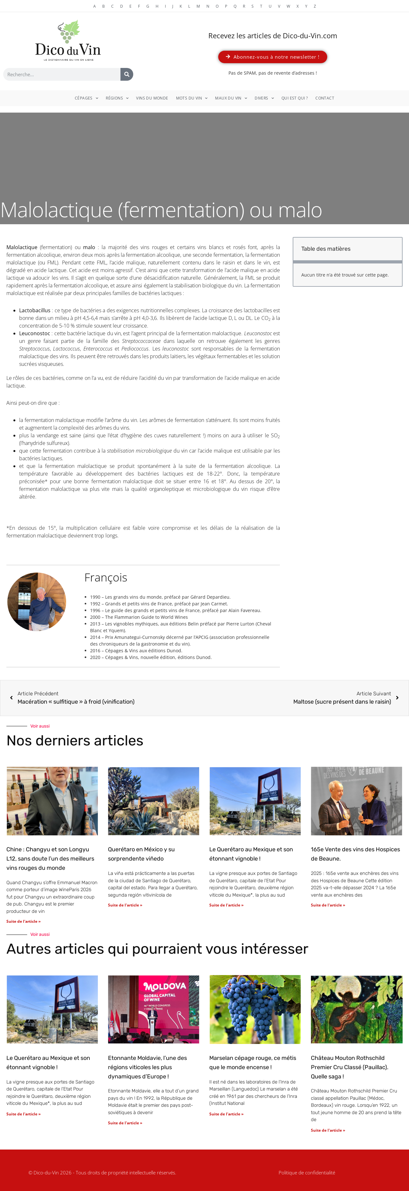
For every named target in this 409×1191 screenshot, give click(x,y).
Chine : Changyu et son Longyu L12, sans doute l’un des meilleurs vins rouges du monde (50, 858)
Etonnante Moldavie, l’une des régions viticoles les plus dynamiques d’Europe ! (147, 1067)
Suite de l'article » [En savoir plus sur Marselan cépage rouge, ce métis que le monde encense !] (226, 1114)
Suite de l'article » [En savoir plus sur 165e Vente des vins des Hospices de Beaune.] (328, 905)
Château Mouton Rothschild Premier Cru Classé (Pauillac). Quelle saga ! (350, 1067)
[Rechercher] (126, 74)
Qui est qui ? (295, 98)
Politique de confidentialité (307, 1172)
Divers (264, 98)
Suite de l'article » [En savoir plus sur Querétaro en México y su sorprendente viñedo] (125, 905)
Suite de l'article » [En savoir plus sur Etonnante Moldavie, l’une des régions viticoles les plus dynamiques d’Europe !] (125, 1123)
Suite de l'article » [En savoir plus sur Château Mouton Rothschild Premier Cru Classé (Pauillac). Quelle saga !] (328, 1130)
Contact (324, 98)
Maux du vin (231, 98)
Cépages (86, 98)
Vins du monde (152, 98)
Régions (117, 98)
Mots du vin (192, 98)
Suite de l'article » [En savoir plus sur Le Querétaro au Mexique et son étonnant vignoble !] (226, 905)
